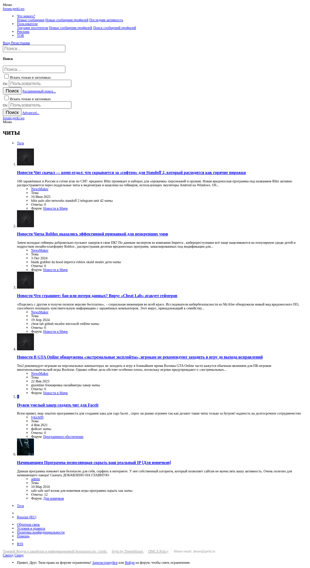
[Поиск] (34, 48)
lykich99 (37, 417)
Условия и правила (31, 528)
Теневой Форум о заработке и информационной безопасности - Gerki (55, 551)
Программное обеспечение (63, 437)
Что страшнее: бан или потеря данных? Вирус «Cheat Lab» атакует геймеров (97, 296)
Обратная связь (28, 524)
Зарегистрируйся (105, 562)
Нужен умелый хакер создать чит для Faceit (58, 405)
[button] (7, 5)
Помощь (23, 536)
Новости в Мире (55, 208)
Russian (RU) (26, 517)
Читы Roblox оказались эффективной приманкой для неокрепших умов (92, 234)
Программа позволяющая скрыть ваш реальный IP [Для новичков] (94, 462)
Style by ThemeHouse (128, 551)
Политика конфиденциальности (41, 532)
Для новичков (53, 498)
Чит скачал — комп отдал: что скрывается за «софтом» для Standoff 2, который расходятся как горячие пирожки (131, 172)
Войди (129, 562)
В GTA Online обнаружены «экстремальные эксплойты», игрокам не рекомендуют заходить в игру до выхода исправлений (140, 357)
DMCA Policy (158, 551)
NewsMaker (39, 189)
